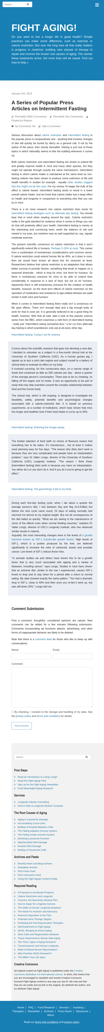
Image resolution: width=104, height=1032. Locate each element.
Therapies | (19, 1011)
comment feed (43, 639)
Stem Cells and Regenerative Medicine (38, 934)
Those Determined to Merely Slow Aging (39, 938)
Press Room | (66, 1011)
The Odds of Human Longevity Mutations (39, 907)
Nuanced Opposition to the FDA (34, 915)
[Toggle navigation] (97, 4)
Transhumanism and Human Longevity (38, 945)
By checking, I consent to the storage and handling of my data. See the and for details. (52, 714)
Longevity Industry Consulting (33, 802)
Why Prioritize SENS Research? (35, 953)
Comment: (17, 663)
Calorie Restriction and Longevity (35, 896)
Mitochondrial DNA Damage (32, 842)
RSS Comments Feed (29, 875)
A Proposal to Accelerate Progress (36, 892)
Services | (65, 1007)
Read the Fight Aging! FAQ (32, 780)
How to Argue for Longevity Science (37, 903)
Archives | (50, 1011)
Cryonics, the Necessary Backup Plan (38, 900)
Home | (22, 1007)
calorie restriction (52, 135)
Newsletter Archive (27, 867)
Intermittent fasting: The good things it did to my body (41, 489)
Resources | (84, 1011)
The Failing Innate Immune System (36, 834)
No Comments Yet (25, 126)
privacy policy (23, 716)
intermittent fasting (78, 135)
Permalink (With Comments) (31, 116)
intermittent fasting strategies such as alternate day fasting (45, 213)
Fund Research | (47, 1007)
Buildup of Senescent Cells (32, 850)
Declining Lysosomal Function (33, 838)
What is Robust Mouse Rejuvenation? (38, 949)
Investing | (80, 1007)
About (52, 1015)
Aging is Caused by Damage (33, 819)
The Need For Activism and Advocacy (37, 911)
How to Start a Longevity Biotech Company (40, 805)
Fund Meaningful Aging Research (35, 788)
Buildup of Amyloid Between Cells (35, 827)
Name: (15, 650)
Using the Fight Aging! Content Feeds (37, 878)
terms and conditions (48, 716)
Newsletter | (35, 1011)
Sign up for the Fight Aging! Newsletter (38, 784)
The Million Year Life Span (31, 957)
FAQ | (32, 1007)
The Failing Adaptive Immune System (37, 830)
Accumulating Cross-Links (31, 823)
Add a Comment (51, 126)
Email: (56, 650)
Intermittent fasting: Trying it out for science (36, 334)
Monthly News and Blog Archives (35, 863)
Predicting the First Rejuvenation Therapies (40, 923)
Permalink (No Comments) (68, 116)
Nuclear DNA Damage (29, 846)
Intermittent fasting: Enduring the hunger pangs (38, 427)
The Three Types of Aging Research (37, 942)
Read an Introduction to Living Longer (37, 777)
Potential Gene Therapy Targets (34, 919)
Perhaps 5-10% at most (64, 248)
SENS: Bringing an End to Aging (35, 930)
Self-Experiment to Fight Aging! (34, 926)
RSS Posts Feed (26, 871)
